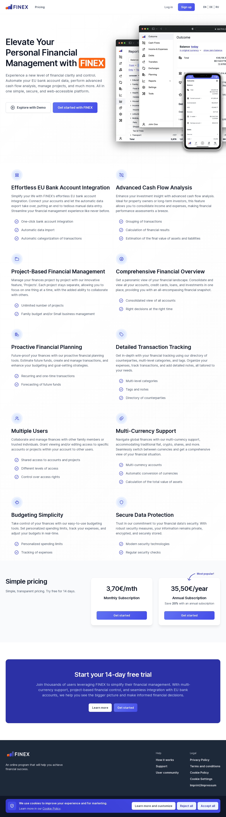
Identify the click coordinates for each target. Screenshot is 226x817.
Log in (169, 7)
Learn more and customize (153, 806)
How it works (165, 760)
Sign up (186, 7)
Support (161, 766)
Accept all (208, 806)
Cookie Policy (199, 772)
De (211, 6)
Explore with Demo (28, 107)
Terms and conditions (205, 766)
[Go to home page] (17, 7)
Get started (122, 615)
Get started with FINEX (75, 107)
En (204, 6)
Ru (217, 6)
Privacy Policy (199, 760)
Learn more (100, 707)
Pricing (40, 7)
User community (167, 772)
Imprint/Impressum (203, 785)
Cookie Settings (201, 779)
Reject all (186, 806)
